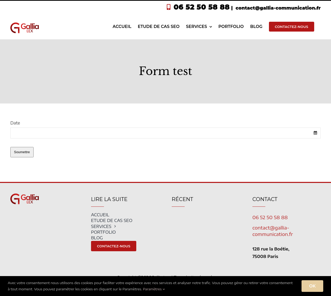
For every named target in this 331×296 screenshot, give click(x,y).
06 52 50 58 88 (202, 7)
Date (15, 122)
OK (312, 286)
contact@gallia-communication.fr (277, 8)
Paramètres (154, 289)
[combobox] (165, 133)
